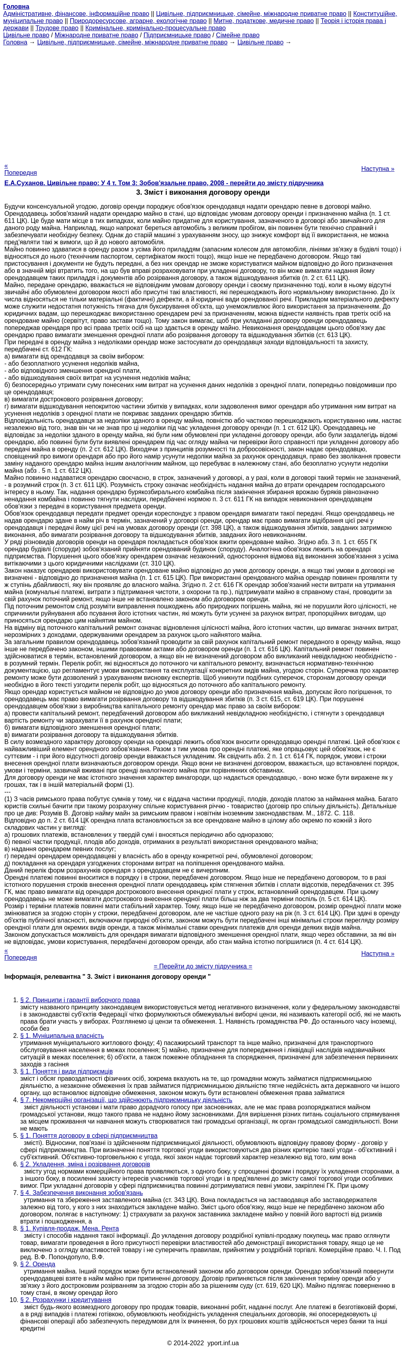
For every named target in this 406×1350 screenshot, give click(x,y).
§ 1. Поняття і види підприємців (66, 1071)
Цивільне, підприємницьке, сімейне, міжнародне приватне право (251, 13)
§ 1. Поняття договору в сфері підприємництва (88, 1135)
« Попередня (20, 169)
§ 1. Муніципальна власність (62, 1035)
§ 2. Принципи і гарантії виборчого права (80, 1000)
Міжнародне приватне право (96, 35)
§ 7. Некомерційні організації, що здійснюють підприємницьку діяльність (126, 1100)
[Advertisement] (203, 101)
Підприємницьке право (177, 35)
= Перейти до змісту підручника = (203, 966)
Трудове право (57, 28)
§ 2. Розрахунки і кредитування (65, 1299)
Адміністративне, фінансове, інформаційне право (76, 13)
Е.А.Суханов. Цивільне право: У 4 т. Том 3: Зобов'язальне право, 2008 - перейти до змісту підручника (164, 183)
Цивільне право (26, 35)
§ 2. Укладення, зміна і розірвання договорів (85, 1164)
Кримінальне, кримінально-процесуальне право (155, 28)
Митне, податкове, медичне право (264, 20)
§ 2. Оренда (37, 1264)
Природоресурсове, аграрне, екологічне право (138, 20)
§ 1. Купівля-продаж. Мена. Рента (69, 1228)
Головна (15, 42)
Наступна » (378, 168)
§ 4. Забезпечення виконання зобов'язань (81, 1192)
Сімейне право (238, 35)
